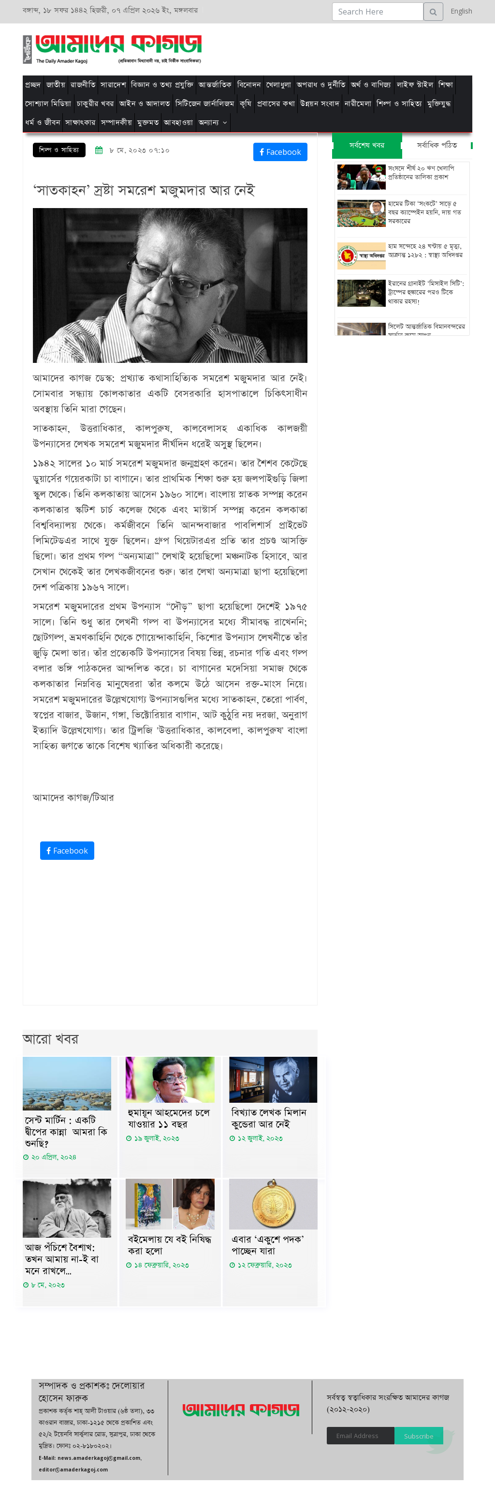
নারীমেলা (358, 104)
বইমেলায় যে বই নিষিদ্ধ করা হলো (169, 1246)
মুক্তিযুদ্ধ (439, 104)
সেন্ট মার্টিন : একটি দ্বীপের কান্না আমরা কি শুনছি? (66, 1132)
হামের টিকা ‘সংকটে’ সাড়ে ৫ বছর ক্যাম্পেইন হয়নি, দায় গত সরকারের (424, 213)
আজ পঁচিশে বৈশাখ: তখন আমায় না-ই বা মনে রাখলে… (62, 1260)
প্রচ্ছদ (33, 85)
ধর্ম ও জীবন (42, 123)
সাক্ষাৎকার (80, 123)
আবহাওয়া (178, 123)
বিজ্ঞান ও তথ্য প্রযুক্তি (162, 85)
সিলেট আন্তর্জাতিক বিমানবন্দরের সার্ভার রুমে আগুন (426, 331)
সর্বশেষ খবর (366, 145)
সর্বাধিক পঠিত (437, 145)
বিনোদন (249, 85)
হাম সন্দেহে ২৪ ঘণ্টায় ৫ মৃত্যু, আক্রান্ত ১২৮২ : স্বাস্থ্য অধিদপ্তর (425, 251)
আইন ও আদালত (144, 104)
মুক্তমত (148, 123)
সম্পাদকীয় (116, 123)
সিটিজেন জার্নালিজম (204, 104)
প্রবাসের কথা (276, 104)
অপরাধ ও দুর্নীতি (321, 85)
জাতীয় (56, 85)
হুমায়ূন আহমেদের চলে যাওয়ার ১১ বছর (169, 1119)
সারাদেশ (113, 85)
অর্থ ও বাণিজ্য (371, 85)
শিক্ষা (445, 85)
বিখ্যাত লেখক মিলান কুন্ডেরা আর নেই (269, 1119)
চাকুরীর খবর (95, 104)
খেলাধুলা (278, 85)
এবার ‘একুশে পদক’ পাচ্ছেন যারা (268, 1246)
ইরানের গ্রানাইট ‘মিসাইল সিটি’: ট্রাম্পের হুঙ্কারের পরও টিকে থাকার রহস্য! (426, 293)
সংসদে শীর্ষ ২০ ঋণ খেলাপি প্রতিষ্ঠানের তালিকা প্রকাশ (421, 173)
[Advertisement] (311, 47)
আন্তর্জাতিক (215, 85)
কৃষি (246, 104)
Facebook (280, 152)
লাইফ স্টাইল (415, 85)
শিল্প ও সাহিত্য (399, 104)
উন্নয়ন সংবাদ (319, 104)
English (459, 11)
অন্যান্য (209, 123)
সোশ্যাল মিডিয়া (48, 104)
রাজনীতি (83, 85)
